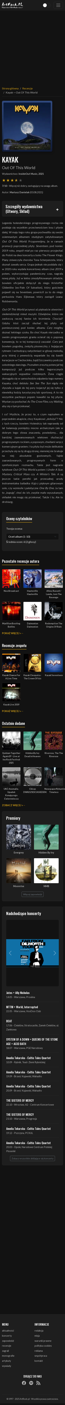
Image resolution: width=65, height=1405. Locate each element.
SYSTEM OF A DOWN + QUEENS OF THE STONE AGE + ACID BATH (32, 1041)
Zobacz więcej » (12, 805)
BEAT (9, 1021)
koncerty (7, 1335)
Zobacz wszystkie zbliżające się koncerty (32, 1158)
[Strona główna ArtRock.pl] (12, 5)
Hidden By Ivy (46, 852)
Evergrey (19, 852)
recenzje (6, 1345)
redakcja (39, 1330)
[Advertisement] (31, 46)
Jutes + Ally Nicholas (18, 992)
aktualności (8, 1330)
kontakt (39, 1360)
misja (37, 1335)
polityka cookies (43, 1345)
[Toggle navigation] (58, 5)
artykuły (6, 1360)
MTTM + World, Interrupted (22, 1007)
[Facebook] (24, 1383)
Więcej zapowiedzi (32, 894)
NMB (46, 886)
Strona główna (10, 88)
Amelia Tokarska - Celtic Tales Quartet (28, 1058)
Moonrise (18, 886)
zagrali (5, 1350)
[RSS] (38, 1383)
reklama (39, 1350)
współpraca (41, 1355)
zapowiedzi (8, 1340)
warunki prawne (43, 1340)
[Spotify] (31, 1383)
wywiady (6, 1365)
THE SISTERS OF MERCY (20, 1100)
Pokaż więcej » (11, 633)
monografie (8, 1355)
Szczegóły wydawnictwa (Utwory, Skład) (24, 208)
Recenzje (27, 88)
